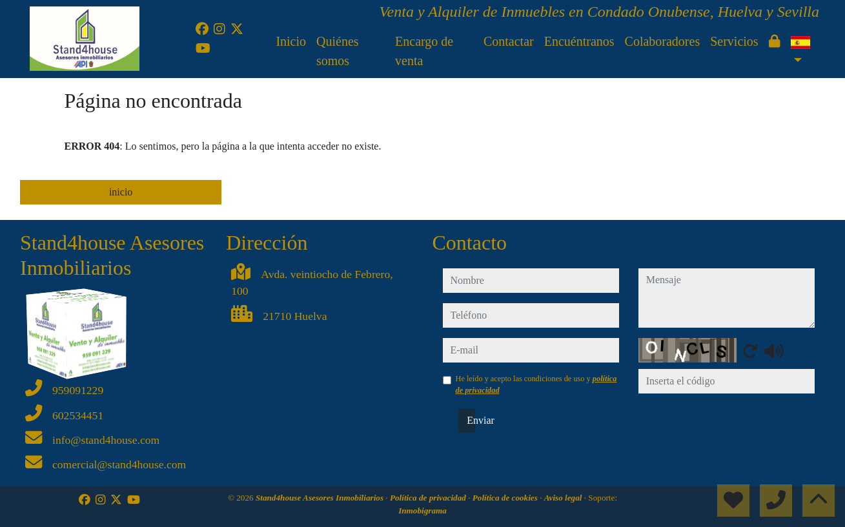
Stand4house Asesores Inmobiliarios (320, 497)
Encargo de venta (424, 51)
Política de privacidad (429, 497)
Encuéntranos (579, 41)
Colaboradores (662, 41)
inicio (120, 191)
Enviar (471, 420)
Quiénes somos (337, 51)
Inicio (291, 41)
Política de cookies (506, 497)
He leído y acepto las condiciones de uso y (536, 384)
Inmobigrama (422, 510)
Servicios (734, 41)
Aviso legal (564, 497)
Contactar (509, 41)
